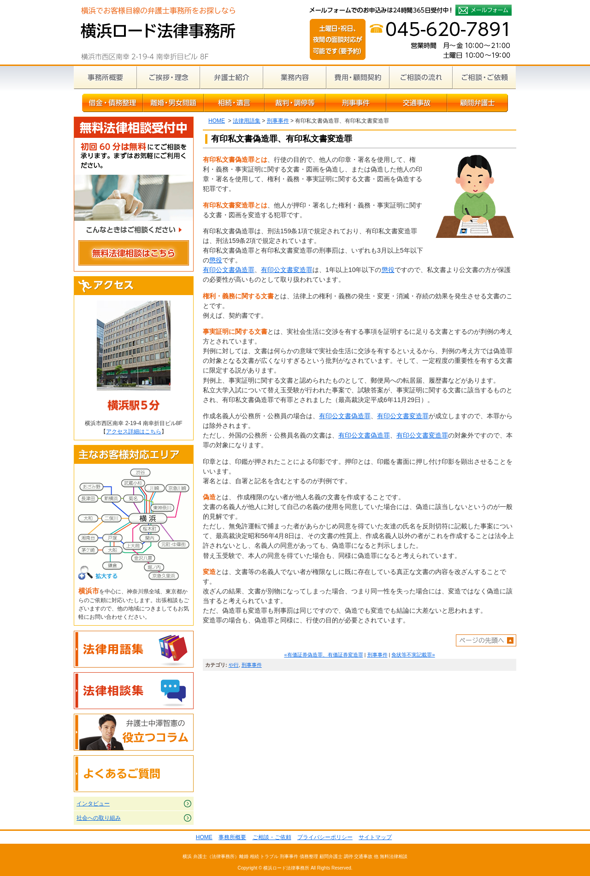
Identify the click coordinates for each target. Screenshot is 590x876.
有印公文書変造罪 (287, 269)
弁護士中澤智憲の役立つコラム (134, 732)
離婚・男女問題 (173, 103)
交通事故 (416, 103)
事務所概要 (105, 77)
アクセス (133, 286)
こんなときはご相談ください (133, 231)
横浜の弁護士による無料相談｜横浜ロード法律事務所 (158, 32)
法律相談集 (134, 690)
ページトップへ (486, 640)
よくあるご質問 (134, 773)
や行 (234, 665)
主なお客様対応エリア (133, 454)
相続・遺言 (234, 103)
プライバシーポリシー (325, 837)
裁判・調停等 (295, 103)
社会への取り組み (99, 818)
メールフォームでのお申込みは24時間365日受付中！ (483, 10)
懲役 (215, 260)
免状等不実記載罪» (413, 654)
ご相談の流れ (421, 77)
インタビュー (93, 803)
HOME (216, 121)
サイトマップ (375, 837)
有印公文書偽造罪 (228, 269)
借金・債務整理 (112, 103)
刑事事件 (355, 103)
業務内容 (294, 77)
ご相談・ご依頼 (484, 77)
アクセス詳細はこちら (133, 431)
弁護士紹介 (231, 77)
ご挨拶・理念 (168, 77)
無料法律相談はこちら (133, 254)
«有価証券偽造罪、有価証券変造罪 (323, 654)
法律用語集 (246, 121)
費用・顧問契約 (357, 77)
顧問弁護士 (477, 103)
